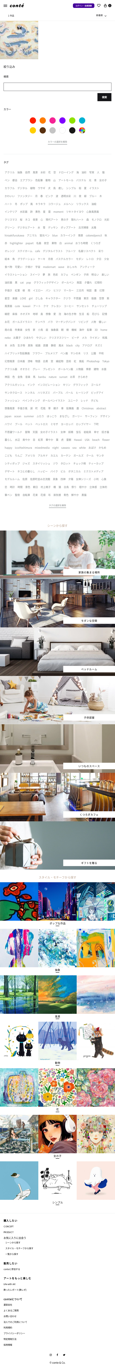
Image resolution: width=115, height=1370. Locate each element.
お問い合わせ (10, 1316)
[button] (57, 142)
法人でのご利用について (15, 1321)
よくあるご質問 (11, 1310)
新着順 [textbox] (99, 15)
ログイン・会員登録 (84, 5)
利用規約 (8, 1327)
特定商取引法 (10, 1339)
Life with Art (9, 1284)
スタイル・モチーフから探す (19, 1248)
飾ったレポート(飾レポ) (15, 1289)
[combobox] (101, 15)
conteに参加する (12, 1269)
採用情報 (8, 1344)
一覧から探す (11, 1254)
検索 (104, 97)
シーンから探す (12, 1242)
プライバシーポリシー (14, 1333)
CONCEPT (9, 1226)
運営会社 (8, 1304)
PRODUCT (9, 1232)
